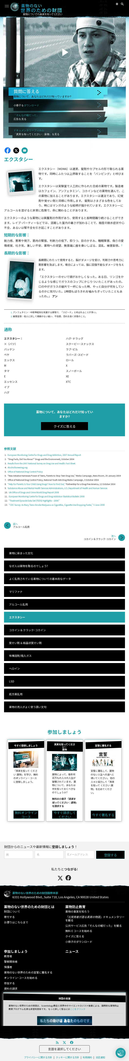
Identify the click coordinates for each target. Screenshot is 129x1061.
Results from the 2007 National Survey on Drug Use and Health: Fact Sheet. (42, 463)
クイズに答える (74, 936)
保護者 (8, 967)
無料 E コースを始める (78, 931)
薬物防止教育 (75, 906)
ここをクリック (77, 1009)
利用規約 (87, 1057)
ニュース (72, 951)
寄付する (9, 917)
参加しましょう (65, 731)
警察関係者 (10, 961)
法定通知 (100, 1057)
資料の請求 (10, 988)
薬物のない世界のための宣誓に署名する (28, 972)
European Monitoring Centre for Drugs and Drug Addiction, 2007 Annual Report (44, 454)
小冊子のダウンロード (78, 942)
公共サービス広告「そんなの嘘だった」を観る (93, 926)
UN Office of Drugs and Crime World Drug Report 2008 (34, 492)
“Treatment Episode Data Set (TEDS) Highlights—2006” (34, 500)
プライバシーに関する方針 (38, 1057)
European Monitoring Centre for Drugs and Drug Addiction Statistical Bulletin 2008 (46, 496)
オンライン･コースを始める (20, 978)
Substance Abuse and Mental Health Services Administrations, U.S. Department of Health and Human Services (57, 488)
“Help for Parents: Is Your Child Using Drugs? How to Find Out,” (37, 484)
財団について (12, 911)
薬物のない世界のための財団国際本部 (35, 893)
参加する (9, 983)
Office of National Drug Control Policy (25, 471)
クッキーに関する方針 (67, 1057)
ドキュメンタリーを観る (94, 918)
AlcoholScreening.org (17, 467)
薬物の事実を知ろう (77, 911)
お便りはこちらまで (16, 922)
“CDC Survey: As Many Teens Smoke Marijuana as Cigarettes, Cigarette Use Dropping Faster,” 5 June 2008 (57, 504)
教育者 (8, 956)
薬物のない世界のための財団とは (29, 906)
